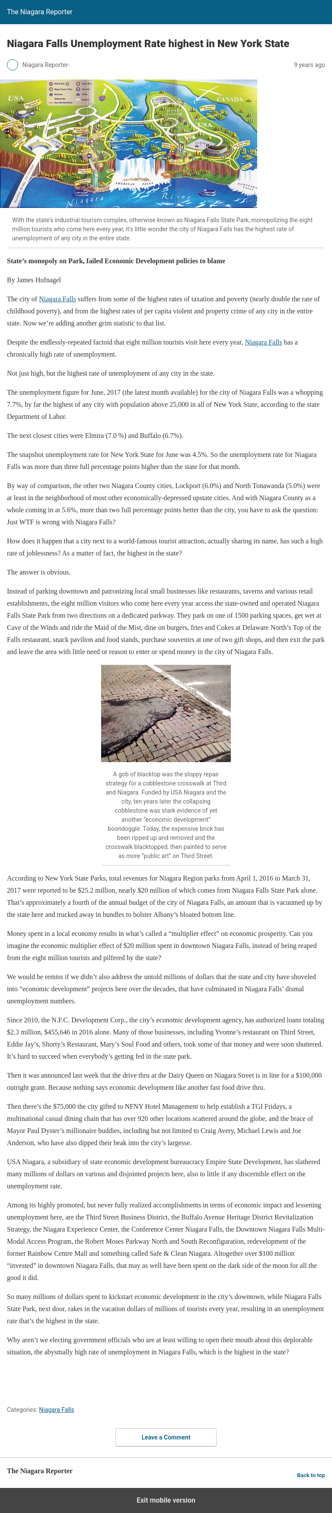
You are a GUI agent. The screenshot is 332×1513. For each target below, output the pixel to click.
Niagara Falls (57, 299)
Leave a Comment (166, 1437)
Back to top (311, 1475)
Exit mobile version (166, 1500)
